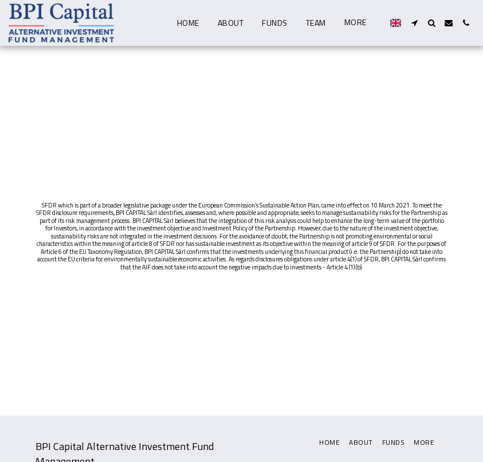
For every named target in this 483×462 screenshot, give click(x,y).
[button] (414, 23)
